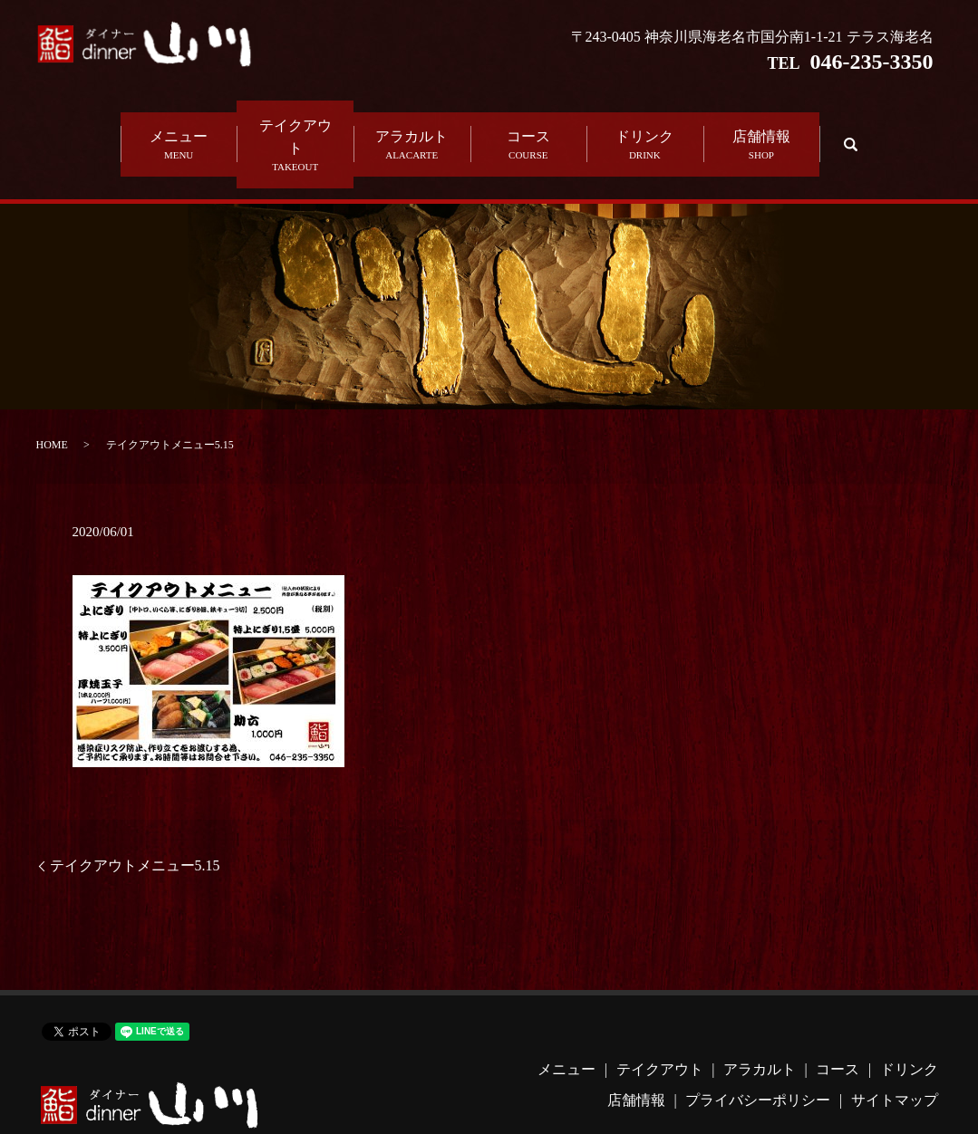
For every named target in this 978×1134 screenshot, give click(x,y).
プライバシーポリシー (757, 1054)
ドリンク (644, 123)
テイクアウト (295, 123)
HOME (52, 397)
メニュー (179, 123)
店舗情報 (761, 123)
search (847, 121)
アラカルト (412, 123)
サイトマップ (894, 1054)
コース (528, 123)
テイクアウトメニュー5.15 (135, 819)
